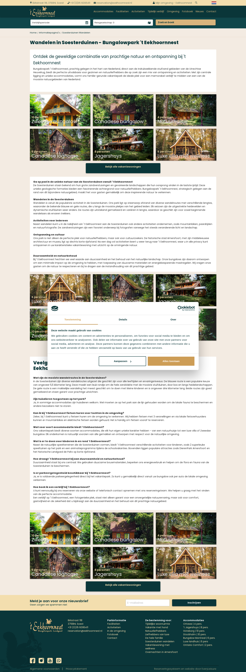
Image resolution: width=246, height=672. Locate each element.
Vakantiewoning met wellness (157, 646)
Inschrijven (194, 602)
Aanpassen (122, 361)
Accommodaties (103, 11)
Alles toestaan (171, 361)
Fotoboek (187, 11)
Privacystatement (76, 668)
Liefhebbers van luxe (157, 634)
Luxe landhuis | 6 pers (195, 641)
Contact (211, 11)
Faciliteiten (122, 11)
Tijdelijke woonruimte (157, 624)
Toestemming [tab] (72, 319)
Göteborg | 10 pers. (194, 631)
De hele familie (154, 638)
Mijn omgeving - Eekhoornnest (172, 3)
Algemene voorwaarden (45, 668)
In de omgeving (116, 631)
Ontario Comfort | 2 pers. (198, 645)
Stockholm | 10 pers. (194, 634)
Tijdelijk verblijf (156, 11)
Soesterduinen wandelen (159, 641)
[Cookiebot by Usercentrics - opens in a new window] (180, 308)
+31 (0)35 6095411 (78, 3)
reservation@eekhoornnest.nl (113, 3)
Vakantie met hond (156, 627)
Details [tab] (123, 319)
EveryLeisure (209, 668)
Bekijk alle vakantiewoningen (123, 166)
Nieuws (200, 11)
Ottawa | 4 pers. (192, 624)
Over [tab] (173, 319)
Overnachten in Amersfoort (161, 652)
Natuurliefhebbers (155, 631)
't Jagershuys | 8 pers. (195, 627)
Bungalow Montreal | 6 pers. (199, 638)
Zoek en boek (166, 22)
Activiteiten (138, 11)
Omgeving (173, 11)
